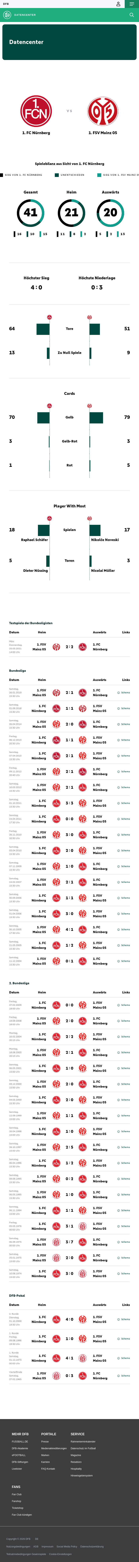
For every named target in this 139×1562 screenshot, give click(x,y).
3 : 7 (69, 1242)
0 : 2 (69, 1179)
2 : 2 (69, 647)
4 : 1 (69, 930)
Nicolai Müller (103, 571)
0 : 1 (69, 961)
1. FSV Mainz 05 (39, 647)
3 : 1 (69, 1226)
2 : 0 (69, 724)
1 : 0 (69, 866)
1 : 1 (69, 709)
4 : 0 (69, 1319)
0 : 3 (69, 1376)
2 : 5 (69, 1147)
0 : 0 (69, 819)
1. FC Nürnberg (100, 647)
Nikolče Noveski (105, 540)
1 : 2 (69, 945)
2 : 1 (69, 693)
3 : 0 (69, 835)
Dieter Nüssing (35, 571)
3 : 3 (69, 803)
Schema (123, 693)
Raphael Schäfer (34, 540)
